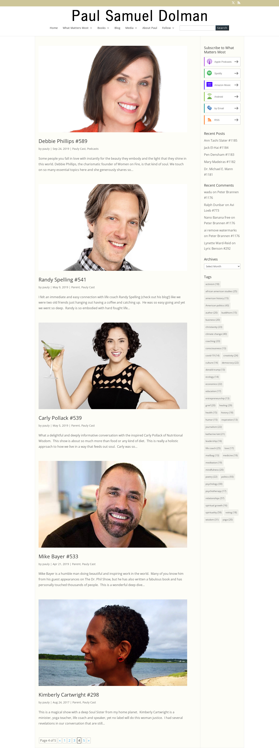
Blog (117, 28)
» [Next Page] (89, 740)
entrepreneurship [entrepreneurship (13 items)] (217, 398)
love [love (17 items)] (229, 448)
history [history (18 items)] (227, 412)
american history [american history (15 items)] (217, 298)
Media (129, 28)
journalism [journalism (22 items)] (214, 427)
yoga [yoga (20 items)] (228, 519)
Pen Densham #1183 (219, 154)
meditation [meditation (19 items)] (214, 462)
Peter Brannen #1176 (219, 223)
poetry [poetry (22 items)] (211, 476)
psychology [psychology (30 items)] (214, 484)
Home (54, 28)
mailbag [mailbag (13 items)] (212, 455)
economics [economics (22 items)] (214, 384)
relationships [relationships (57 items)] (215, 498)
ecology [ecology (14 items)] (212, 376)
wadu (208, 192)
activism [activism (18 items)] (212, 284)
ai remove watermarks (220, 230)
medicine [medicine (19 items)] (230, 455)
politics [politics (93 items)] (227, 476)
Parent (75, 287)
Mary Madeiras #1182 (219, 162)
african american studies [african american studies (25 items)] (221, 291)
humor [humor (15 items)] (212, 419)
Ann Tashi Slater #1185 (220, 140)
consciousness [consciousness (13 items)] (216, 348)
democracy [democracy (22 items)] (230, 362)
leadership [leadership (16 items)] (214, 441)
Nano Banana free (217, 217)
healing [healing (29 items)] (225, 405)
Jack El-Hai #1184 (216, 147)
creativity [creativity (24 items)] (230, 355)
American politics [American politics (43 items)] (217, 305)
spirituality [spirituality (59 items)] (214, 512)
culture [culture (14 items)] (212, 362)
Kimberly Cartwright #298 (69, 694)
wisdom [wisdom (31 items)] (212, 519)
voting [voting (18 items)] (231, 512)
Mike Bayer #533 (58, 556)
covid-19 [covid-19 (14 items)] (213, 355)
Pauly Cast (79, 149)
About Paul (149, 28)
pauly (46, 149)
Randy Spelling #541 (62, 279)
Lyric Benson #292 (217, 248)
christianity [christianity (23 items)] (214, 327)
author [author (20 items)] (212, 312)
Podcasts (93, 149)
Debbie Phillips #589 (63, 141)
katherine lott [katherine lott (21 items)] (215, 434)
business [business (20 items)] (213, 319)
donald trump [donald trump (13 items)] (215, 369)
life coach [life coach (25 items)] (213, 448)
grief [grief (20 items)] (210, 405)
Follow (166, 28)
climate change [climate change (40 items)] (216, 334)
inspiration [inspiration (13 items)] (229, 419)
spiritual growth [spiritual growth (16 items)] (216, 505)
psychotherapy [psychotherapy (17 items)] (216, 491)
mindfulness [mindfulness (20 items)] (215, 469)
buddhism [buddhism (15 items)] (229, 312)
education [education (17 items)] (213, 391)
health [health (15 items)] (211, 412)
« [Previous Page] (60, 740)
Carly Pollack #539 (60, 417)
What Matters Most (76, 28)
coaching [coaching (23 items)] (213, 341)
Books (101, 28)
